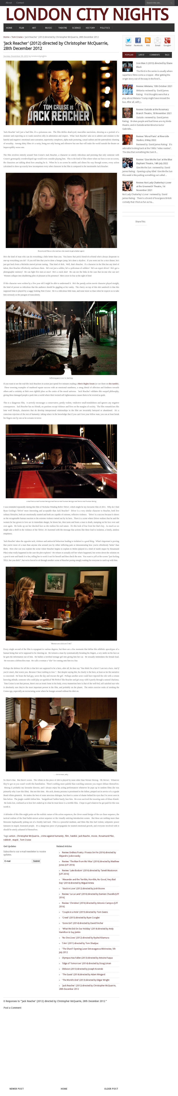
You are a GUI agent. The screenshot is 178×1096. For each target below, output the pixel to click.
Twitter (128, 45)
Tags (167, 55)
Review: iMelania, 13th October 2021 (154, 86)
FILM (21, 28)
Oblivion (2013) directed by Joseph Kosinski (82, 969)
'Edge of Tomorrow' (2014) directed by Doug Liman (86, 963)
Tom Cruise (16, 37)
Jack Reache (84, 836)
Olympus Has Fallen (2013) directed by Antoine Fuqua (87, 958)
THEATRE (62, 28)
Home (6, 37)
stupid (15, 840)
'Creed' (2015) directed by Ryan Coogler (81, 917)
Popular (129, 55)
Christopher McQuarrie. (28, 836)
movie (94, 836)
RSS (148, 45)
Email (157, 45)
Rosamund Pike (106, 836)
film (67, 836)
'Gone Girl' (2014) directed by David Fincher (82, 923)
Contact (20, 2)
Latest (141, 55)
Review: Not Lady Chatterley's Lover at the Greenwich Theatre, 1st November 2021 (153, 186)
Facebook (138, 45)
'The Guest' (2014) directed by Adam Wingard (83, 974)
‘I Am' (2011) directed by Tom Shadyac (80, 943)
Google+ (167, 45)
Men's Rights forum (86, 383)
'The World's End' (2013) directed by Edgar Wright (85, 980)
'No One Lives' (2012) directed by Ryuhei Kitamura (85, 938)
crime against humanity (52, 836)
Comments (154, 55)
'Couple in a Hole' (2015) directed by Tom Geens (85, 912)
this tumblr (113, 383)
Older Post (111, 1089)
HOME (9, 28)
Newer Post (17, 1089)
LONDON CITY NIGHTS (87, 14)
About (9, 2)
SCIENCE (76, 28)
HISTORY (90, 28)
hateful (73, 836)
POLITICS (105, 28)
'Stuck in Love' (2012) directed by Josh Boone (83, 888)
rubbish (7, 840)
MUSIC (48, 28)
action (12, 836)
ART (34, 28)
